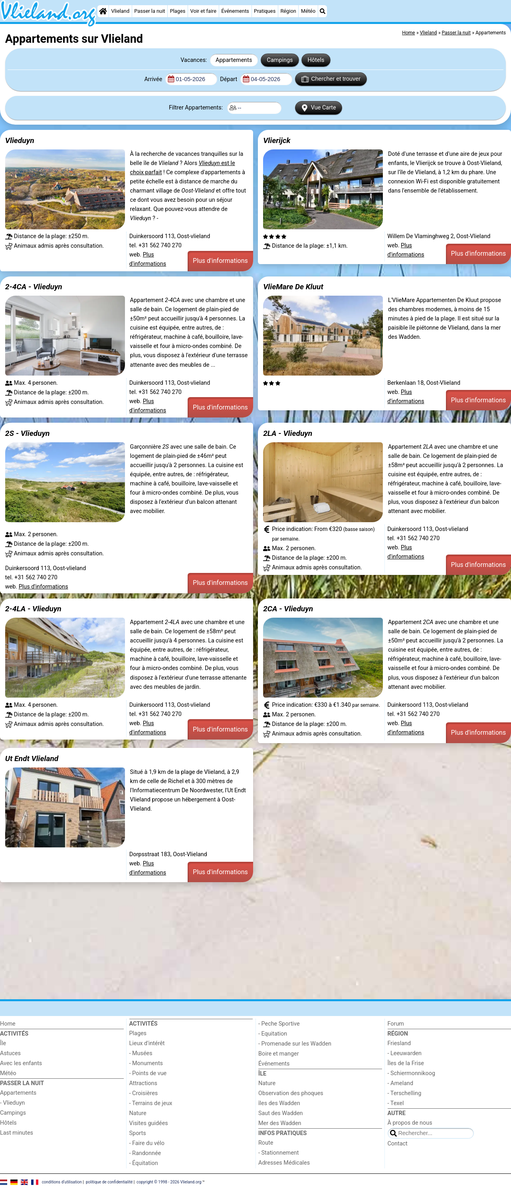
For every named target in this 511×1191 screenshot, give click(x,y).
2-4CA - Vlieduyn (33, 286)
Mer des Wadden (279, 1123)
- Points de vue (148, 1073)
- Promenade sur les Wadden (294, 1043)
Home (8, 1023)
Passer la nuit (149, 11)
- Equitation (272, 1033)
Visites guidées (148, 1123)
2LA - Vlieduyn (287, 433)
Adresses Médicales (284, 1162)
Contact (398, 1143)
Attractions (143, 1083)
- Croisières (143, 1093)
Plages (178, 11)
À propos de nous (410, 1122)
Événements (235, 11)
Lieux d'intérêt (147, 1043)
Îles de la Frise (406, 1063)
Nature (138, 1113)
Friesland (399, 1043)
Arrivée (153, 79)
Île (3, 1043)
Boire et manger (278, 1053)
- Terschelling (405, 1093)
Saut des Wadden (280, 1113)
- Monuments (146, 1063)
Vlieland (120, 11)
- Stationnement (278, 1152)
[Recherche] (322, 11)
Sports (137, 1133)
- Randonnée (145, 1153)
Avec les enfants (21, 1063)
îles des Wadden (279, 1103)
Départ (229, 79)
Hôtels (316, 60)
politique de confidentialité (109, 1182)
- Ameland (401, 1083)
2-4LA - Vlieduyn (33, 608)
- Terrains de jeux (150, 1103)
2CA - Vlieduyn (288, 608)
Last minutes (16, 1132)
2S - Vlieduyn (27, 433)
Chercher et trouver (330, 79)
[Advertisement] (239, 940)
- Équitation (143, 1163)
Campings (280, 60)
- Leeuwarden (405, 1053)
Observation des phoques (290, 1093)
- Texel (396, 1103)
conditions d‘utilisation (62, 1182)
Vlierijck (276, 140)
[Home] (103, 11)
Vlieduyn (19, 140)
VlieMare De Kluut (293, 286)
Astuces (10, 1053)
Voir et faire (203, 11)
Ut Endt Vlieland (32, 758)
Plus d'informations (220, 260)
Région (288, 11)
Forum (396, 1023)
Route (265, 1142)
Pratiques (264, 11)
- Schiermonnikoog (412, 1073)
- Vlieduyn (12, 1103)
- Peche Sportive (279, 1023)
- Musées (141, 1053)
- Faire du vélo (146, 1143)
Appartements (234, 60)
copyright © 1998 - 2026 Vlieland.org (169, 1182)
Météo (308, 11)
